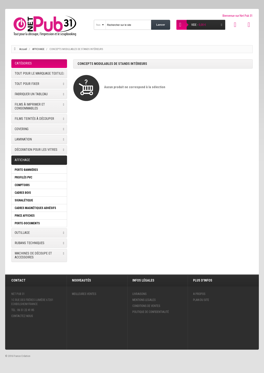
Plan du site (201, 300)
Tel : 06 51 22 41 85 (22, 310)
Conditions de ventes (146, 306)
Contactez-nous (22, 316)
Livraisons (139, 294)
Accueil (23, 49)
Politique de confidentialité (150, 312)
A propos (199, 294)
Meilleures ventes (84, 294)
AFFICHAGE (38, 49)
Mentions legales (144, 300)
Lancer (160, 24)
